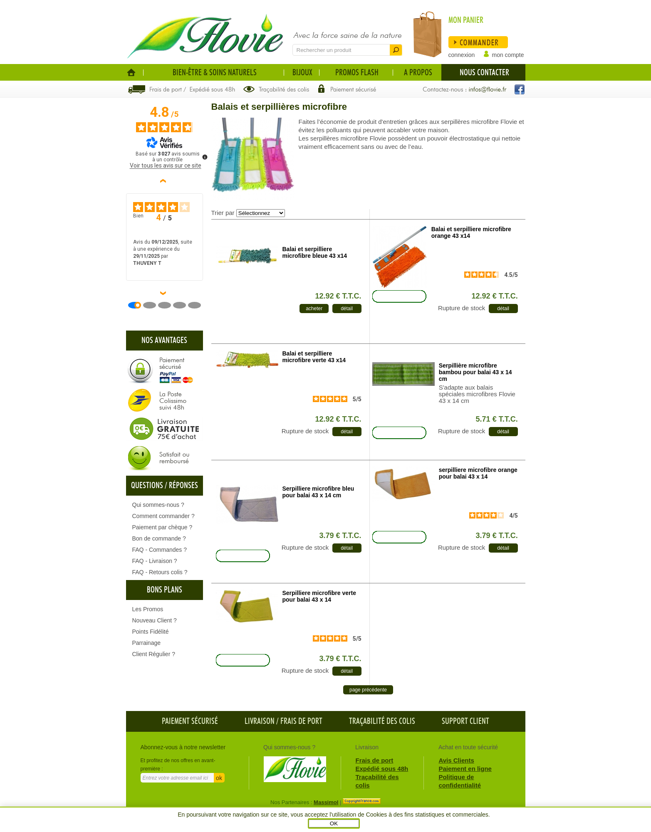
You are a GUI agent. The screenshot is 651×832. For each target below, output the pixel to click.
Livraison (260, 721)
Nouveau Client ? (154, 620)
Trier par (223, 212)
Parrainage (146, 642)
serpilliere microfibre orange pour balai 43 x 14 (478, 473)
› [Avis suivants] (164, 293)
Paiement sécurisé (190, 721)
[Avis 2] (152, 305)
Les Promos (147, 609)
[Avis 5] (197, 305)
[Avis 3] (167, 305)
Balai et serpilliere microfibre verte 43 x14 (314, 356)
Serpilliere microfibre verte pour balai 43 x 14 (319, 596)
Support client (465, 721)
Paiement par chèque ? (162, 527)
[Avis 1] (137, 305)
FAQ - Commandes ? (159, 549)
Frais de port (375, 760)
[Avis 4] (182, 305)
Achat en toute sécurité (468, 747)
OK (334, 823)
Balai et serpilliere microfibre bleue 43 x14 (314, 252)
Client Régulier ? (154, 654)
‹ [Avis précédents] (164, 180)
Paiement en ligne (465, 768)
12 (338, 296)
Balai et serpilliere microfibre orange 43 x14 (471, 232)
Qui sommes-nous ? (158, 504)
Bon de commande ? (159, 538)
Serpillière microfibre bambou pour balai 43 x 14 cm (475, 372)
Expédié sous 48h (382, 768)
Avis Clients (456, 760)
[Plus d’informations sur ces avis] (204, 156)
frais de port (301, 721)
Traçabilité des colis (382, 721)
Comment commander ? (163, 516)
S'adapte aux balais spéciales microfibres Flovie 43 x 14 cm (477, 394)
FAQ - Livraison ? (154, 561)
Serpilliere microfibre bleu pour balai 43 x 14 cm (318, 492)
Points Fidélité (150, 631)
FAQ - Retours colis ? (160, 572)
